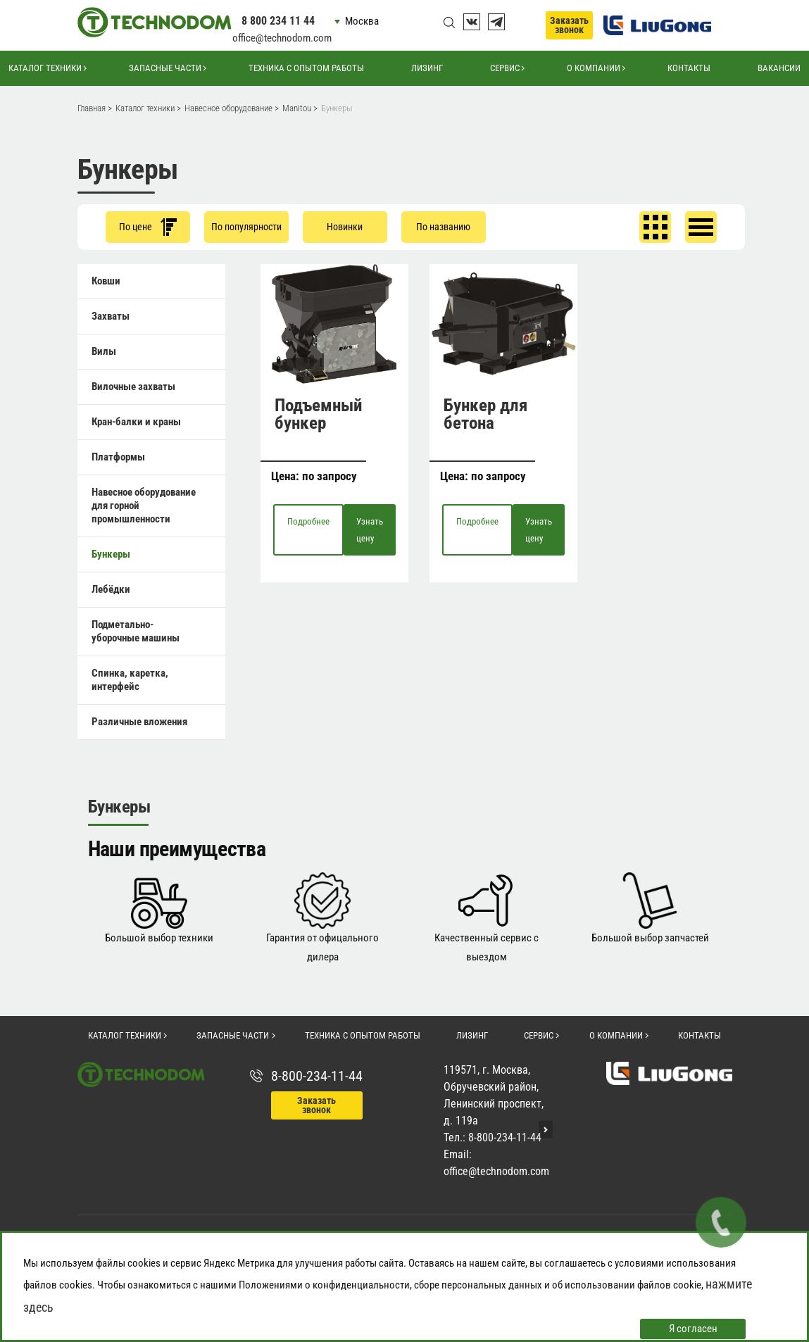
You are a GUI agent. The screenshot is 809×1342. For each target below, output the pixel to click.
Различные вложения (139, 721)
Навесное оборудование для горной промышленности (144, 505)
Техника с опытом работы (306, 68)
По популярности (246, 226)
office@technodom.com (282, 38)
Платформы (118, 457)
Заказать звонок (569, 25)
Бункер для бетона (485, 414)
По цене (148, 227)
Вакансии (779, 68)
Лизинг (427, 68)
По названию (443, 226)
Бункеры (111, 554)
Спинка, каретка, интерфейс (130, 680)
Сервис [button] (505, 68)
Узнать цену (369, 529)
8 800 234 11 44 (278, 20)
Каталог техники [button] (45, 68)
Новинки (345, 226)
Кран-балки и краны (136, 421)
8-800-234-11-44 (317, 1075)
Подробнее (308, 521)
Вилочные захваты (133, 386)
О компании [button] (593, 68)
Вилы (104, 351)
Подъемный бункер (319, 414)
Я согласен (693, 1328)
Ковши (106, 281)
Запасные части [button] (165, 68)
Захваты (111, 316)
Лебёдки (111, 589)
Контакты (688, 68)
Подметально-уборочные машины (136, 631)
